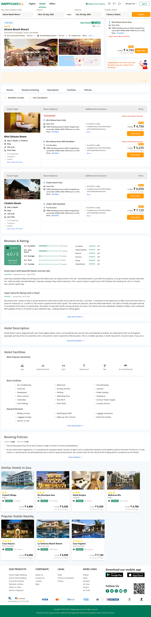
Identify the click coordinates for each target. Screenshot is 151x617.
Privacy (60, 581)
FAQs (60, 575)
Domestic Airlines (16, 584)
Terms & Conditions (66, 578)
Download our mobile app (123, 569)
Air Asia (86, 584)
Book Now (141, 50)
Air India (86, 590)
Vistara (86, 587)
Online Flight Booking (18, 575)
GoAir (85, 578)
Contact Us (40, 578)
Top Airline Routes (16, 581)
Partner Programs (16, 590)
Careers (39, 581)
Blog (37, 584)
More (91, 36)
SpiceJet (86, 581)
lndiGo (85, 575)
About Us (39, 575)
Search (141, 14)
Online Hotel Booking (17, 578)
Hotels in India (15, 587)
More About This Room (15, 162)
